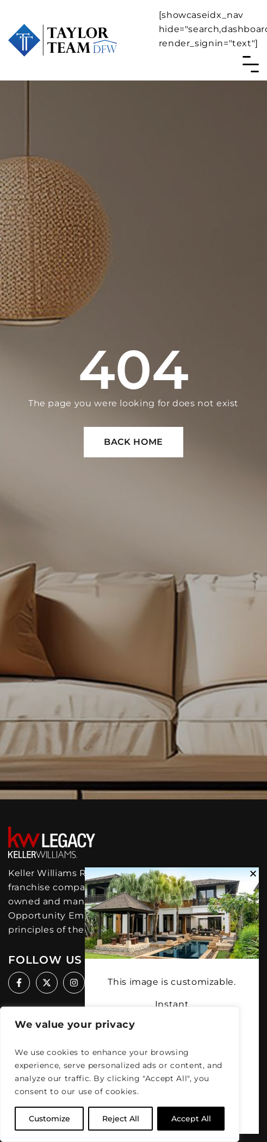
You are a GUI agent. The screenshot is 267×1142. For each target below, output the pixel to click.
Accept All (191, 1119)
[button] (253, 874)
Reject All (120, 1119)
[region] (119, 1074)
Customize (49, 1119)
